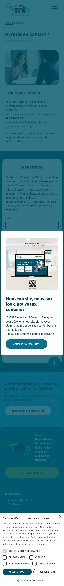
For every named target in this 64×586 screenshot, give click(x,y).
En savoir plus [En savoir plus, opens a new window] (38, 544)
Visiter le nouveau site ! (27, 344)
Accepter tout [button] (17, 571)
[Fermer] (59, 235)
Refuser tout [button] (47, 571)
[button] (32, 580)
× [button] (60, 516)
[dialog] (32, 549)
